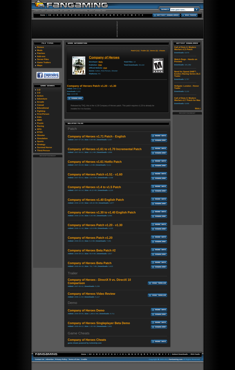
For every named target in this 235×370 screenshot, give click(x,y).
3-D (38, 93)
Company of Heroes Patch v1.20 (90, 237)
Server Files (43, 59)
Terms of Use (73, 359)
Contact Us (39, 359)
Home (42, 15)
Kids (39, 117)
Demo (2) (154, 51)
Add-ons (41, 56)
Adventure (42, 99)
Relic (101, 62)
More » (198, 108)
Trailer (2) (145, 51)
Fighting (41, 111)
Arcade (40, 102)
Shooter (41, 135)
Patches (41, 53)
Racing (40, 126)
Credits (84, 359)
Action (40, 96)
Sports (40, 141)
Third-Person (43, 150)
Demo (72, 303)
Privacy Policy (61, 359)
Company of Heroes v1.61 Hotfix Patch (95, 161)
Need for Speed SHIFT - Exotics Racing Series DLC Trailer (187, 73)
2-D (38, 90)
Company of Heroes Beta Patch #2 (92, 250)
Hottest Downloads (180, 354)
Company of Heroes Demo (86, 310)
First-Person (43, 114)
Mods (39, 50)
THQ (100, 65)
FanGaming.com (175, 359)
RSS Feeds (195, 354)
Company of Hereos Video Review (91, 293)
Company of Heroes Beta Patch (89, 263)
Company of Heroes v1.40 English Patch (96, 199)
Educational (43, 108)
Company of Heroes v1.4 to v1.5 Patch (94, 187)
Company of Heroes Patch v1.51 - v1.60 (95, 174)
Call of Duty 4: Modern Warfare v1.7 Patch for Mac (187, 99)
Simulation (42, 138)
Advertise (50, 359)
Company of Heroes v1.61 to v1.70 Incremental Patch (105, 149)
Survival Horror (44, 147)
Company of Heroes (104, 57)
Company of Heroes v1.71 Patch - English (97, 136)
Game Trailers (44, 62)
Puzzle (40, 123)
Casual (40, 105)
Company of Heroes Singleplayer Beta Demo (99, 323)
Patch (72, 129)
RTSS (40, 132)
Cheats (162, 51)
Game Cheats (78, 333)
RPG (39, 129)
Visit (105, 68)
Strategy (41, 144)
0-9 (49, 15)
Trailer (73, 273)
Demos (40, 47)
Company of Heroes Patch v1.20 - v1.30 (95, 225)
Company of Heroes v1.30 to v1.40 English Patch (102, 212)
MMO (39, 120)
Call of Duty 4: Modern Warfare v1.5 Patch (185, 48)
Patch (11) (135, 51)
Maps (39, 65)
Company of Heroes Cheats (87, 339)
